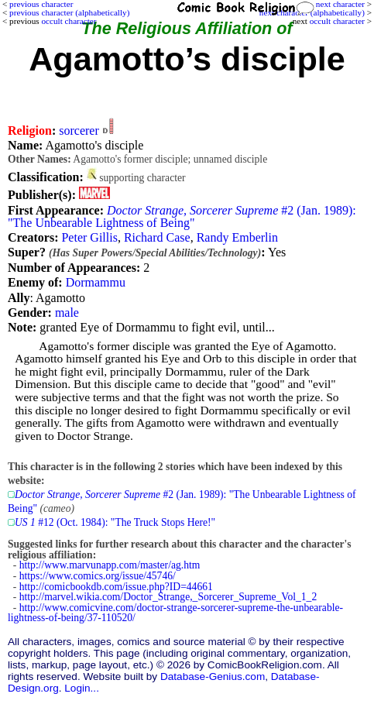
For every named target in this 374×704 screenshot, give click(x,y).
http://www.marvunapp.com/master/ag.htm (110, 565)
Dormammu (95, 282)
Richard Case (157, 237)
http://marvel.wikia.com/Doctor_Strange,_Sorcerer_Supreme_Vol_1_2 (168, 597)
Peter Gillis (89, 237)
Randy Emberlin (237, 237)
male (67, 312)
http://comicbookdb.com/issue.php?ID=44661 (116, 586)
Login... (81, 688)
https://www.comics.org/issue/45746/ (97, 576)
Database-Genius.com (212, 676)
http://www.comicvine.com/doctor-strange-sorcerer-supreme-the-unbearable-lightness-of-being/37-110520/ (175, 613)
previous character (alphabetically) (69, 12)
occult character (337, 21)
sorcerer (79, 130)
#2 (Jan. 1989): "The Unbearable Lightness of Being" (182, 216)
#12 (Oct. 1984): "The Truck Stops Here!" (115, 522)
